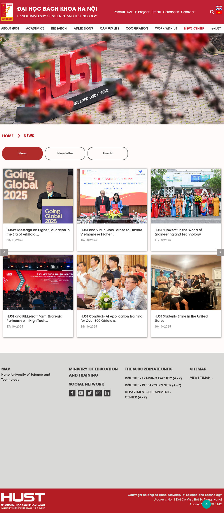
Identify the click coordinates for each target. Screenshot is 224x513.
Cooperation (137, 28)
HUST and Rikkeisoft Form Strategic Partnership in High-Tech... (34, 319)
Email (156, 12)
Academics (35, 28)
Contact (188, 12)
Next (220, 252)
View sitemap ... (201, 377)
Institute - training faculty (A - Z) (153, 378)
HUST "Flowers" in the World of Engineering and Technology (178, 232)
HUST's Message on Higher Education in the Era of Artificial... (38, 232)
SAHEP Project (138, 12)
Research (59, 28)
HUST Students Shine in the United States (181, 319)
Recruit (119, 12)
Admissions (83, 28)
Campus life (109, 28)
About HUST (10, 28)
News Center (194, 28)
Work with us (166, 28)
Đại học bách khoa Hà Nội (57, 9)
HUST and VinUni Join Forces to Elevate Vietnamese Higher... (111, 232)
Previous (4, 252)
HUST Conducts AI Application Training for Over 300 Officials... (111, 319)
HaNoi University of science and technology (57, 16)
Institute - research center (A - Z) (153, 385)
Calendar (171, 12)
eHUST (216, 28)
